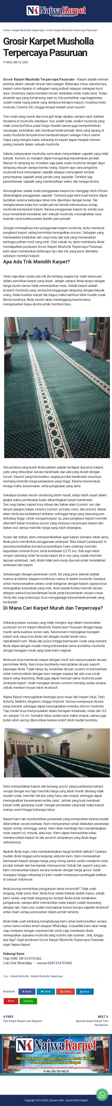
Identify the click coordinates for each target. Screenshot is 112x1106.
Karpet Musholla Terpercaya (28, 30)
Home (6, 30)
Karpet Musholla (20, 976)
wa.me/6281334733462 (54, 963)
